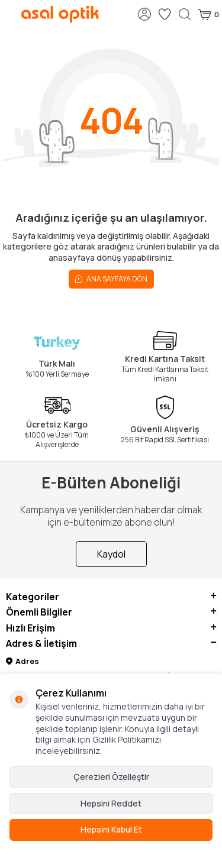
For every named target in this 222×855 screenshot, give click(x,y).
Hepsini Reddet (111, 803)
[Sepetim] (208, 14)
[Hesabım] (144, 14)
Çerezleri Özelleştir (111, 776)
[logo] (60, 14)
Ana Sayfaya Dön (111, 278)
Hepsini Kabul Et (111, 829)
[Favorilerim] (164, 14)
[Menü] (9, 13)
